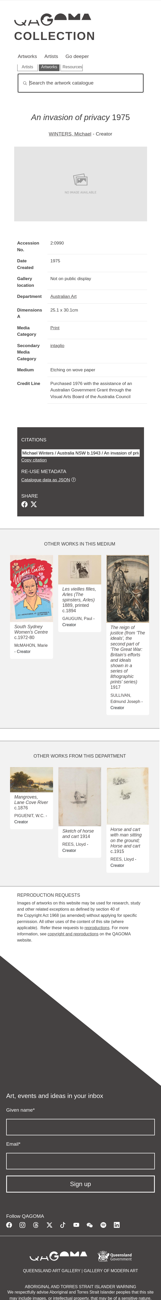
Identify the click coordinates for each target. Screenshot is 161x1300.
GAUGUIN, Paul (77, 618)
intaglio (57, 345)
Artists (51, 56)
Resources (72, 67)
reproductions (96, 928)
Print (55, 327)
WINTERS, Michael (70, 134)
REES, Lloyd (74, 844)
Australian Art (63, 296)
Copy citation (34, 460)
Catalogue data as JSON (45, 479)
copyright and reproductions (73, 934)
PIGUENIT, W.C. (29, 815)
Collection (55, 35)
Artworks (27, 56)
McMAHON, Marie (31, 645)
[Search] (80, 83)
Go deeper (77, 56)
